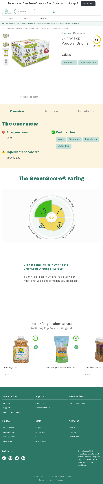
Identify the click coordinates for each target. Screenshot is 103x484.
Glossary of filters (42, 408)
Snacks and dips (14, 28)
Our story (6, 403)
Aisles (11, 18)
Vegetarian (74, 139)
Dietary (43, 18)
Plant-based (69, 62)
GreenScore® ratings (11, 412)
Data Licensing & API (77, 403)
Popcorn (42, 28)
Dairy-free (73, 428)
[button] (25, 11)
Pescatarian (91, 139)
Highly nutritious (8, 432)
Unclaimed (80, 33)
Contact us (40, 403)
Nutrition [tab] (51, 112)
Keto (37, 437)
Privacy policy (61, 480)
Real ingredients (88, 62)
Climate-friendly (8, 428)
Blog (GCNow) (8, 408)
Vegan (61, 139)
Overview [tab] (17, 112)
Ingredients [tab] (86, 112)
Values (27, 18)
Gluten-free (40, 432)
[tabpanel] (51, 140)
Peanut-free (74, 437)
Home (4, 28)
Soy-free (72, 432)
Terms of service (46, 480)
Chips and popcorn (30, 28)
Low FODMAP (40, 441)
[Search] (26, 12)
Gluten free (63, 146)
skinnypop (66, 33)
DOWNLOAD (88, 4)
